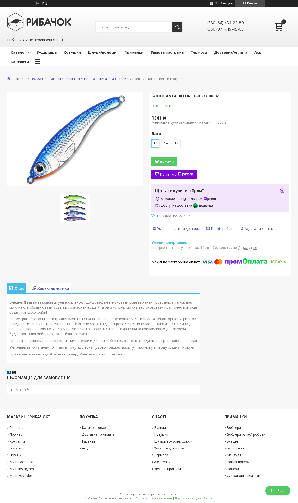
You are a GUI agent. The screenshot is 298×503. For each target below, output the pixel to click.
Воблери (234, 427)
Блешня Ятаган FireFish (110, 79)
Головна (16, 427)
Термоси (199, 52)
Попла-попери (238, 462)
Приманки (133, 52)
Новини (15, 455)
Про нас (15, 434)
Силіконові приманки (243, 475)
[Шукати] (177, 27)
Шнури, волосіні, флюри (173, 441)
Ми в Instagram (21, 468)
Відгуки (15, 448)
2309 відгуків (224, 3)
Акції (259, 52)
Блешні (55, 79)
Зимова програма (167, 52)
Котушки (72, 52)
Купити (167, 161)
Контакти (20, 61)
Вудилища (46, 52)
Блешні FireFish (76, 79)
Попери (233, 468)
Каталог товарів (95, 427)
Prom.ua (172, 494)
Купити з (176, 174)
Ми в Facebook (21, 462)
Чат (278, 490)
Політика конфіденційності (194, 498)
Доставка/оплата (230, 52)
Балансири (235, 448)
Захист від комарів (169, 448)
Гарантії (88, 441)
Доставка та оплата (98, 434)
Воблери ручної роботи (246, 434)
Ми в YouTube (20, 475)
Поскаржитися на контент (153, 498)
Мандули (234, 455)
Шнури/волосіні (102, 52)
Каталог (18, 52)
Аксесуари (162, 462)
